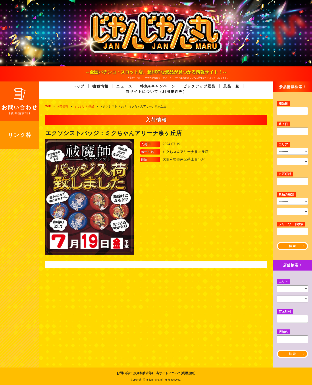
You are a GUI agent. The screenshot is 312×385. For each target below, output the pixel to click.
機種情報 (100, 86)
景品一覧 (231, 86)
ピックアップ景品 (199, 86)
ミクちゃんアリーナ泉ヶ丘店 (185, 152)
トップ (79, 86)
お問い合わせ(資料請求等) (135, 373)
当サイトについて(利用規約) (175, 373)
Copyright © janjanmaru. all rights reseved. (156, 379)
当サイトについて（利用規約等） (156, 91)
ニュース (124, 86)
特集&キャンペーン (157, 86)
